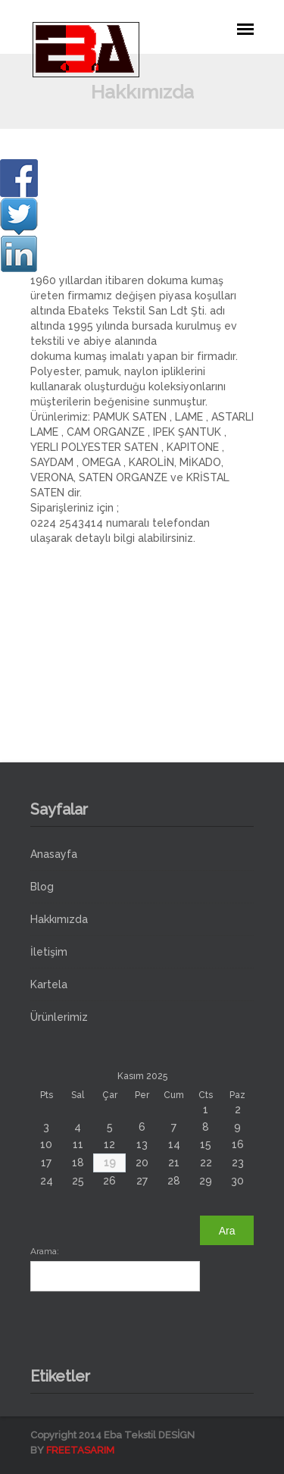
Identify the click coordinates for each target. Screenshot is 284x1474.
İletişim (48, 952)
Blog (42, 887)
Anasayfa (53, 854)
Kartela (48, 984)
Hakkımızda (59, 919)
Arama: (44, 1251)
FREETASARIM (80, 1450)
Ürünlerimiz (59, 1017)
